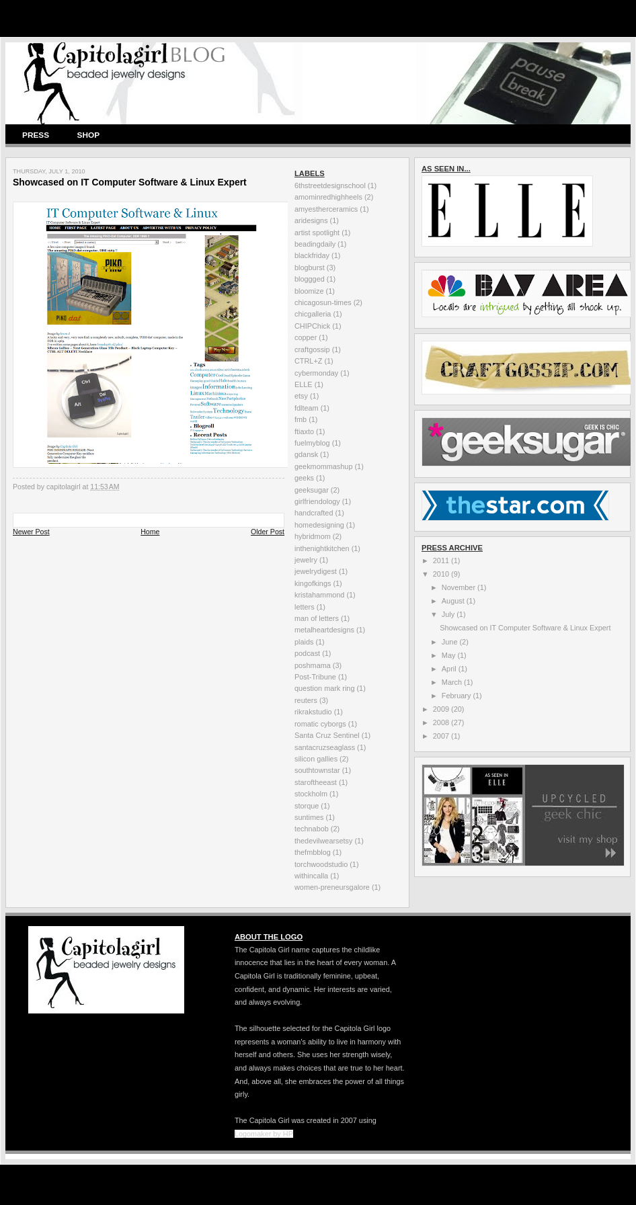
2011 (442, 560)
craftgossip (312, 349)
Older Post (267, 532)
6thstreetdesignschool (330, 185)
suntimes (309, 817)
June (451, 642)
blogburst (309, 267)
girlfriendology (317, 501)
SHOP (88, 135)
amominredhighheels (328, 197)
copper (305, 337)
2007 (442, 736)
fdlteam (306, 408)
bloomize (309, 291)
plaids (303, 642)
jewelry (305, 560)
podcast (307, 653)
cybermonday (316, 373)
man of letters (316, 618)
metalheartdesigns (324, 630)
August (454, 601)
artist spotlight (317, 232)
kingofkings (312, 583)
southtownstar (317, 770)
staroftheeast (315, 782)
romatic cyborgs (320, 724)
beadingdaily (314, 244)
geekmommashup (323, 466)
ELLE (303, 384)
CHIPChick (312, 326)
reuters (305, 700)
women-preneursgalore (332, 887)
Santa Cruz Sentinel (327, 735)
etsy (301, 396)
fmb (300, 419)
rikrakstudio (313, 712)
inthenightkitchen (322, 548)
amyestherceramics (326, 209)
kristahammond (319, 595)
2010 (442, 574)
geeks (304, 478)
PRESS (35, 135)
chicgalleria (312, 314)
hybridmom (312, 536)
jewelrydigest (315, 571)
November (459, 587)
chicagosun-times (323, 302)
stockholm (310, 794)
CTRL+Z (308, 361)
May (450, 655)
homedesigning (319, 525)
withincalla (311, 876)
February (457, 696)
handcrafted (313, 513)
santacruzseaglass (324, 747)
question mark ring (324, 688)
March (453, 682)
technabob (311, 829)
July (449, 614)
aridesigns (311, 220)
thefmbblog (312, 852)
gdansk (306, 454)
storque (306, 806)
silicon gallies (315, 759)
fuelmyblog (312, 443)
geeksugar (311, 490)
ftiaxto (304, 431)
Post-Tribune (315, 677)
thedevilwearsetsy (323, 841)
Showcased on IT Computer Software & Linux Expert (525, 628)
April (450, 669)
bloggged (309, 279)
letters (304, 607)
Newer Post (31, 532)
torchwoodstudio (321, 864)
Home (150, 532)
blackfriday (311, 255)
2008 (442, 722)
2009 (442, 709)
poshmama (312, 665)
